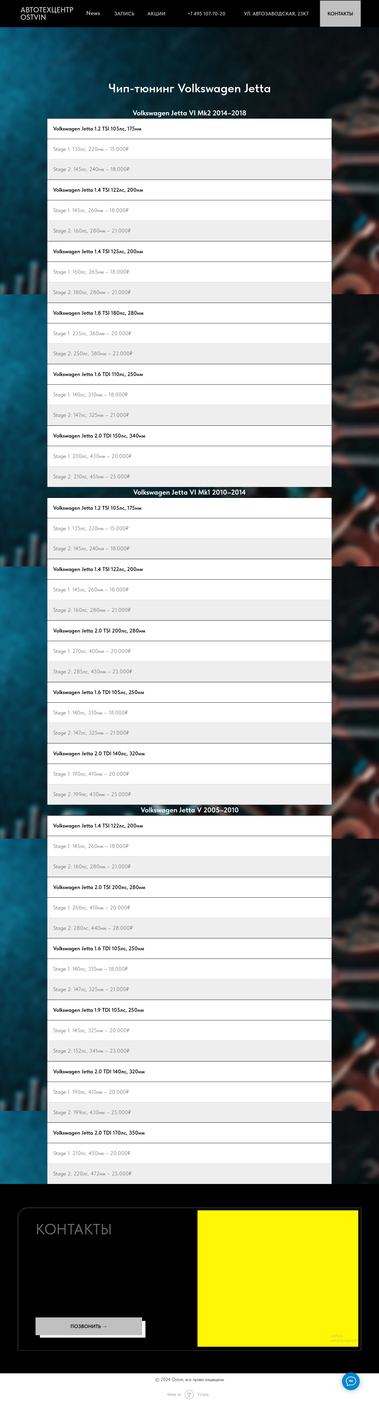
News (93, 13)
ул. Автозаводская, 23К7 (276, 14)
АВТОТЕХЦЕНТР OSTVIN (46, 13)
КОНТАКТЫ (340, 14)
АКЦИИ (156, 14)
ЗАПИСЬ (124, 14)
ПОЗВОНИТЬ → (88, 1326)
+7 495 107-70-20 (206, 14)
